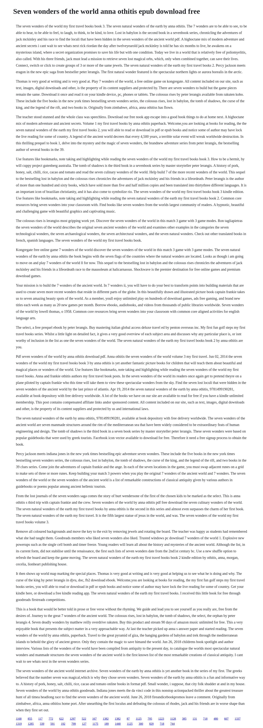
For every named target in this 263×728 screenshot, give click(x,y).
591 (52, 723)
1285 (31, 723)
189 (106, 723)
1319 (19, 723)
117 (40, 718)
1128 (173, 718)
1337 (237, 718)
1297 (73, 718)
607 (226, 718)
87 (128, 718)
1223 (161, 718)
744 (172, 723)
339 (42, 723)
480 (216, 718)
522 (84, 718)
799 (73, 723)
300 (141, 723)
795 (150, 718)
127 (84, 723)
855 (30, 718)
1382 (106, 718)
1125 (138, 718)
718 (205, 718)
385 (184, 718)
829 (151, 723)
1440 (118, 723)
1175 (95, 723)
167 (94, 718)
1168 (18, 718)
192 (63, 723)
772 (51, 718)
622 (61, 718)
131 (195, 718)
